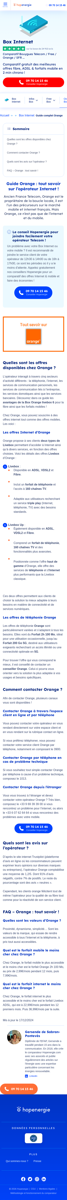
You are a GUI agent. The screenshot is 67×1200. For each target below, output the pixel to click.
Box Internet (16, 100)
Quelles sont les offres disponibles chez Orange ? (29, 141)
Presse (37, 1161)
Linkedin (33, 1076)
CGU (33, 1189)
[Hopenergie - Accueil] (22, 7)
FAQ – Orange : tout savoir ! (22, 170)
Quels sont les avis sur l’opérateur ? (27, 161)
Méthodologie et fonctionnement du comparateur (33, 1193)
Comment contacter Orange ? (23, 152)
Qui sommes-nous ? (17, 1161)
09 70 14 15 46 (57, 5)
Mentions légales (47, 1189)
